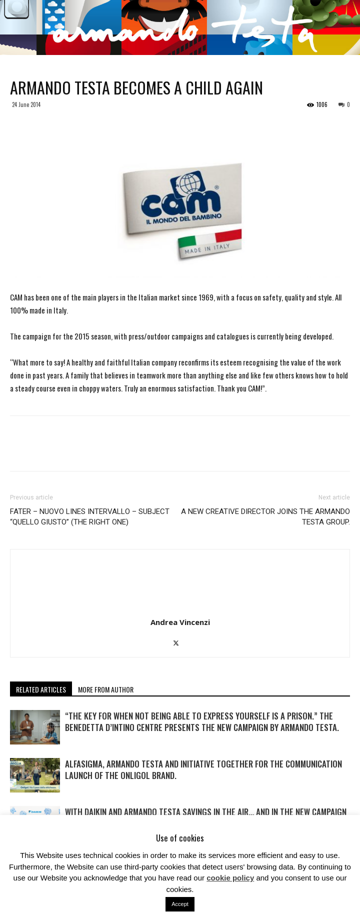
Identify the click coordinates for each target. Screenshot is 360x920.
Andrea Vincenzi (180, 622)
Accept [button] (180, 904)
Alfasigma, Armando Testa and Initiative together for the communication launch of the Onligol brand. (203, 770)
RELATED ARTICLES (41, 689)
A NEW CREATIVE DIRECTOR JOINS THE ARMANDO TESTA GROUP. (265, 516)
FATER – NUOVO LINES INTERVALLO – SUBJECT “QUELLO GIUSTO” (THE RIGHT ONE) (90, 516)
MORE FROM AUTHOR (106, 689)
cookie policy (230, 878)
